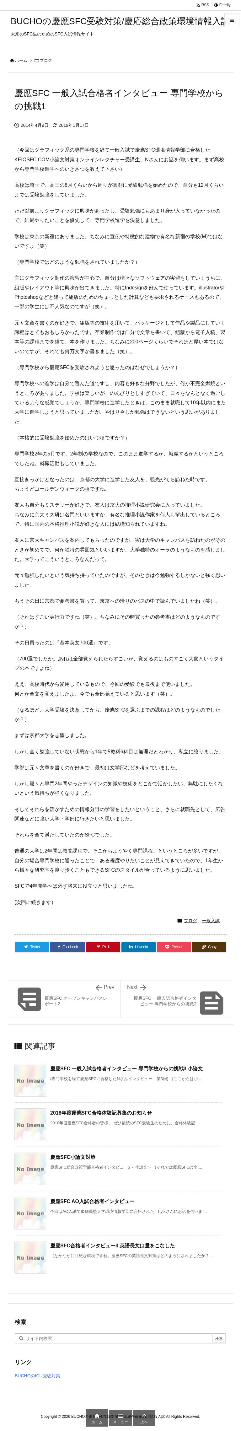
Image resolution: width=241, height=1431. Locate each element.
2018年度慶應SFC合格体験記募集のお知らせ (101, 1113)
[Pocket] (174, 947)
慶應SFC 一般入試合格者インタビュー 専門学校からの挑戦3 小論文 (126, 1068)
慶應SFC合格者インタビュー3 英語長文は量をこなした (112, 1245)
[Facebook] (67, 947)
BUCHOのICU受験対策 (37, 1375)
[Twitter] (32, 947)
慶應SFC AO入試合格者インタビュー (92, 1201)
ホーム (21, 60)
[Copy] (209, 947)
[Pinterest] (103, 947)
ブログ (46, 60)
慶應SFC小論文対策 (72, 1157)
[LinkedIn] (138, 947)
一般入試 (211, 920)
